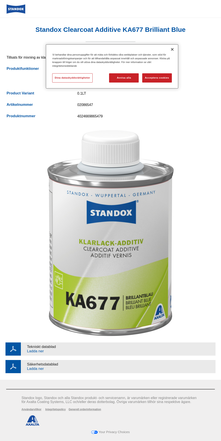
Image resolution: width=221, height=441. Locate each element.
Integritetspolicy (55, 409)
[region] (112, 66)
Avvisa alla (124, 77)
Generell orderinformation (85, 409)
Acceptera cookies (157, 77)
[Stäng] (172, 49)
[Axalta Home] (16, 12)
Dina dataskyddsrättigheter (72, 77)
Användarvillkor (31, 409)
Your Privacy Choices (110, 432)
